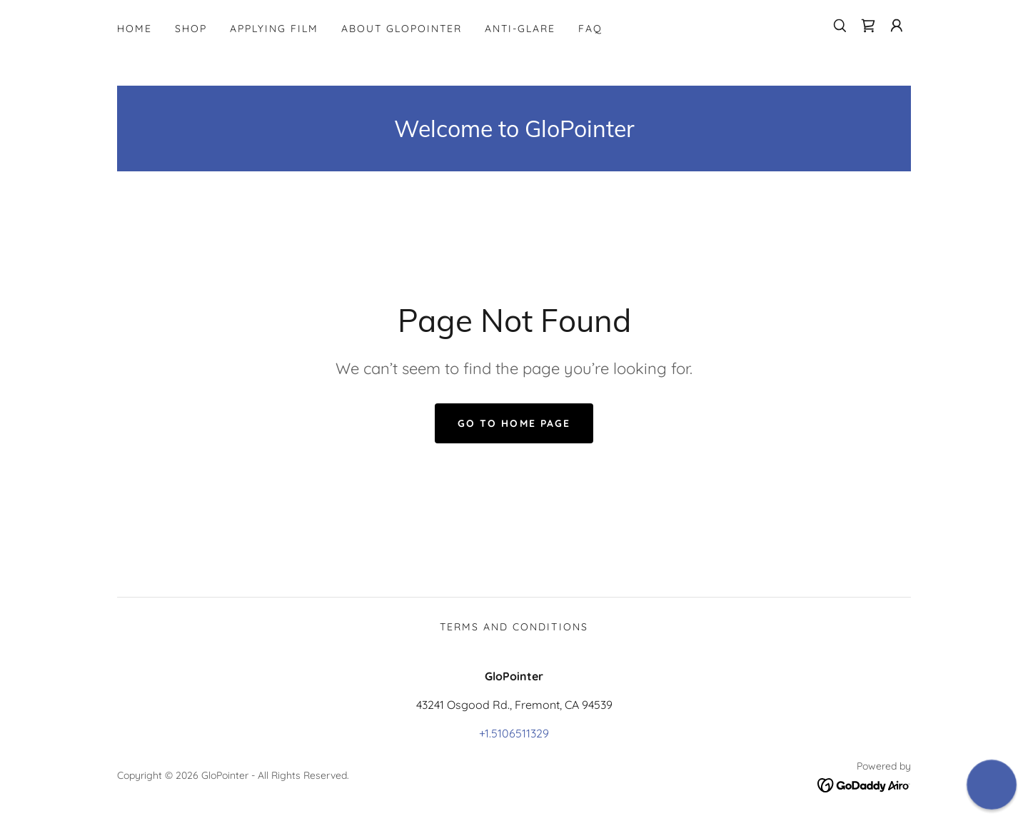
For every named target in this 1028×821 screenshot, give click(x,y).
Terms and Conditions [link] (514, 626)
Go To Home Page (514, 423)
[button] (896, 25)
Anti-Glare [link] (520, 28)
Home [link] (134, 28)
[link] (868, 25)
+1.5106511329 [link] (514, 733)
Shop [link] (191, 28)
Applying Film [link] (274, 28)
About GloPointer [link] (401, 28)
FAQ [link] (590, 28)
